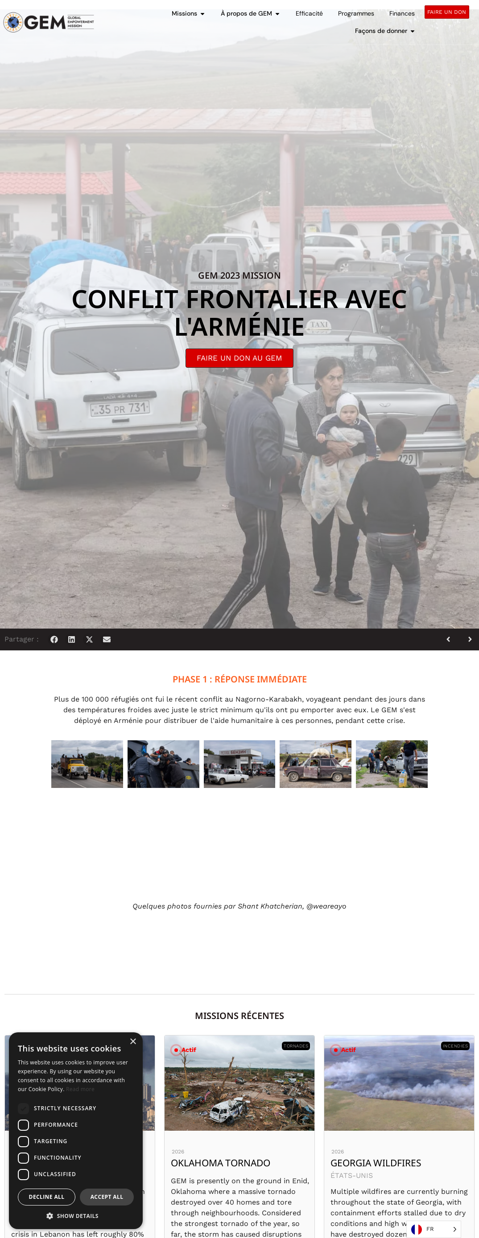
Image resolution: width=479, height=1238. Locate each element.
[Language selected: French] (433, 1229)
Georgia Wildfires (375, 1163)
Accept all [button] (107, 1197)
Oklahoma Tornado (220, 1163)
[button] (54, 639)
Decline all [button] (47, 1197)
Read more (80, 1089)
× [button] (132, 1042)
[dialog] (76, 1130)
